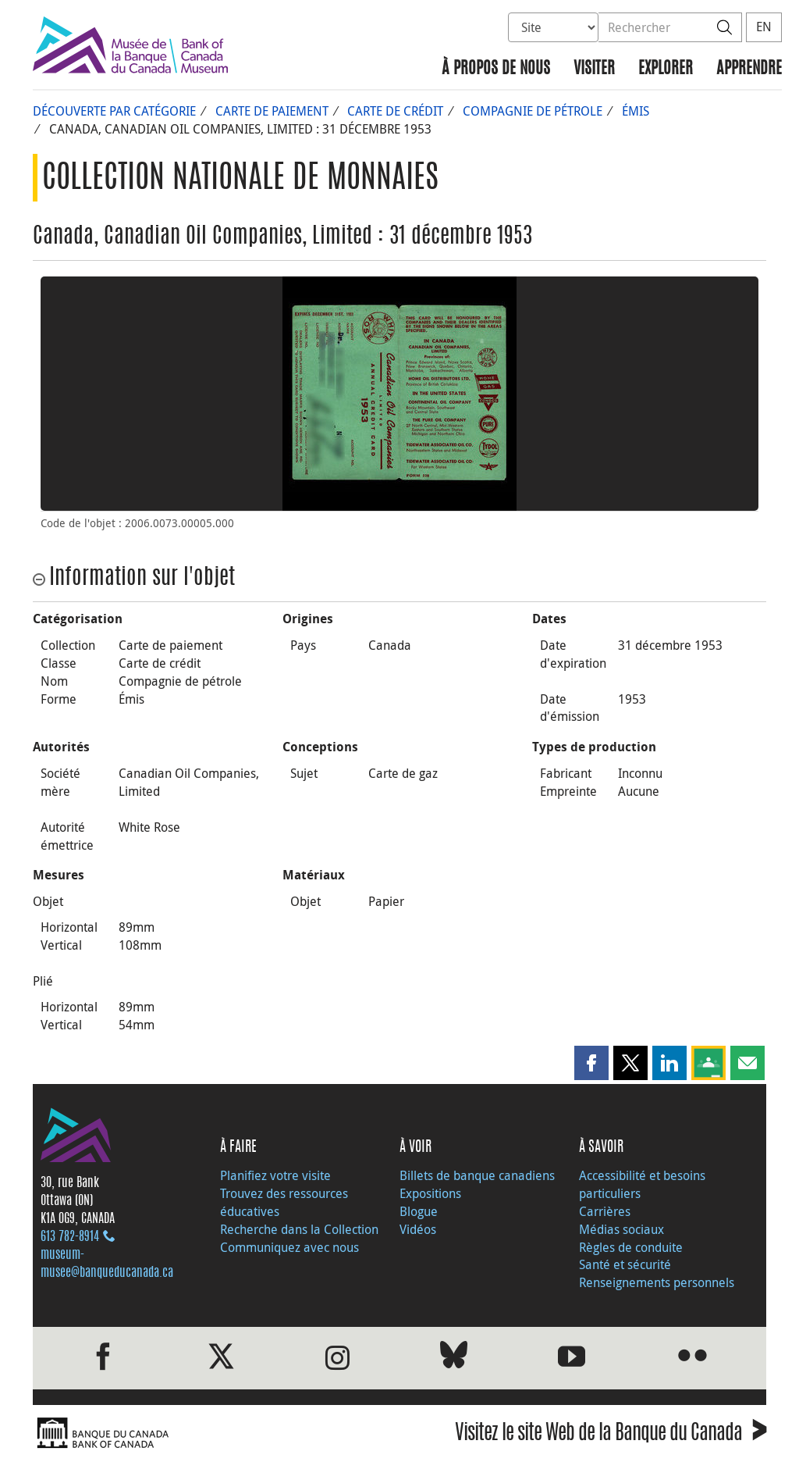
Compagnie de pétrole (532, 110)
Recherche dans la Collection (299, 1229)
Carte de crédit (395, 110)
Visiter (594, 69)
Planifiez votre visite (275, 1175)
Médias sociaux (621, 1229)
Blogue (419, 1211)
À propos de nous (496, 69)
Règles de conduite (631, 1247)
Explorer (665, 69)
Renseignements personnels (656, 1282)
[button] (591, 1063)
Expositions (430, 1193)
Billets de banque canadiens (477, 1175)
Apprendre (749, 69)
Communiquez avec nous (289, 1247)
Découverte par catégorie (114, 110)
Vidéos (418, 1229)
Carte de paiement (271, 110)
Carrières (604, 1211)
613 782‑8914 (70, 1237)
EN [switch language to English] (764, 26)
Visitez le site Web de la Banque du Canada (610, 1435)
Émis (635, 110)
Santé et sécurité (625, 1264)
